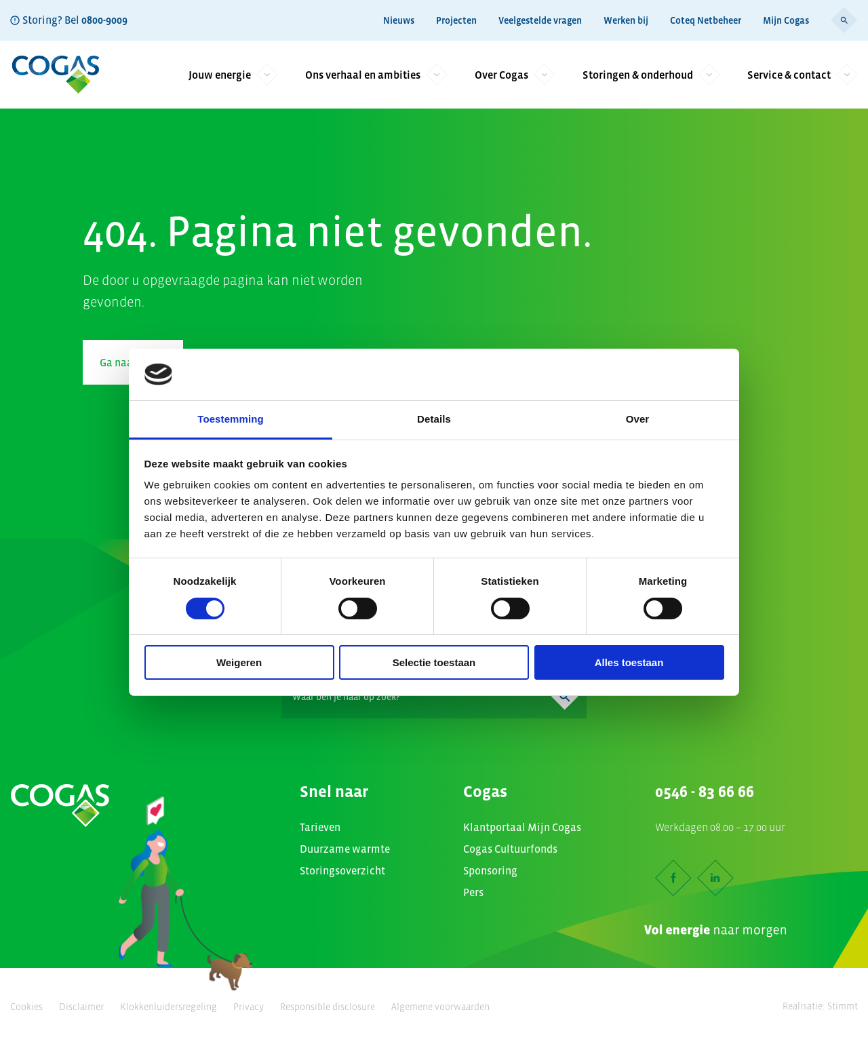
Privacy (248, 1006)
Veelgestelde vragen (540, 20)
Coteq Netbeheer (705, 20)
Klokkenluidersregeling (168, 1006)
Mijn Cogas (786, 20)
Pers (473, 892)
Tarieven (320, 827)
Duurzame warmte (345, 849)
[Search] (434, 696)
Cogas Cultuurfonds (510, 849)
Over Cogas (515, 74)
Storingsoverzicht (342, 870)
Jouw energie (233, 74)
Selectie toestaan (434, 662)
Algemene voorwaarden (440, 1006)
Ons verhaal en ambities (376, 74)
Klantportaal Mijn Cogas (522, 827)
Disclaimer (81, 1006)
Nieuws (398, 20)
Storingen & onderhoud (651, 74)
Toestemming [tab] (230, 419)
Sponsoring (490, 870)
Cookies (26, 1006)
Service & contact (802, 74)
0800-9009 (104, 20)
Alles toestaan (629, 662)
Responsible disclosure (327, 1006)
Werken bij (626, 20)
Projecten (456, 20)
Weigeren (239, 662)
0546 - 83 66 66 (704, 792)
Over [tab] (638, 419)
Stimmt (842, 1006)
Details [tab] (434, 419)
